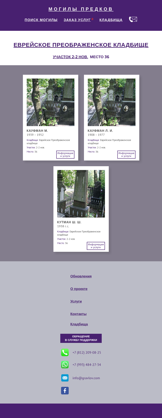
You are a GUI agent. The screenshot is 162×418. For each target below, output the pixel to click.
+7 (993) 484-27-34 (81, 364)
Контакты (78, 314)
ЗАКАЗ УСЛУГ (77, 20)
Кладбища (79, 324)
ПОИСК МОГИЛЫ (41, 20)
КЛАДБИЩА (111, 20)
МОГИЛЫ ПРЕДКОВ (80, 9)
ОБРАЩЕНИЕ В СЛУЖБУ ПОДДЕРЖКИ (81, 338)
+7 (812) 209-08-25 (81, 352)
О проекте (79, 289)
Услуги (76, 301)
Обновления (81, 276)
